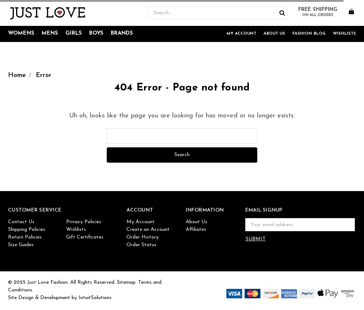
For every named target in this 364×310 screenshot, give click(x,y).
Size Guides (21, 245)
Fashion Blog (309, 34)
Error (44, 75)
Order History (142, 237)
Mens (50, 33)
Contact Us (21, 222)
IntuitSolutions (95, 298)
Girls (73, 33)
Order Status (141, 245)
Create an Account (148, 229)
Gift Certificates (84, 237)
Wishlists (344, 34)
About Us (274, 34)
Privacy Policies (83, 222)
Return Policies (25, 237)
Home (17, 75)
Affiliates (196, 229)
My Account (241, 34)
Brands (122, 33)
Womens (21, 33)
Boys (96, 33)
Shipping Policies (26, 229)
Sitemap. (127, 282)
